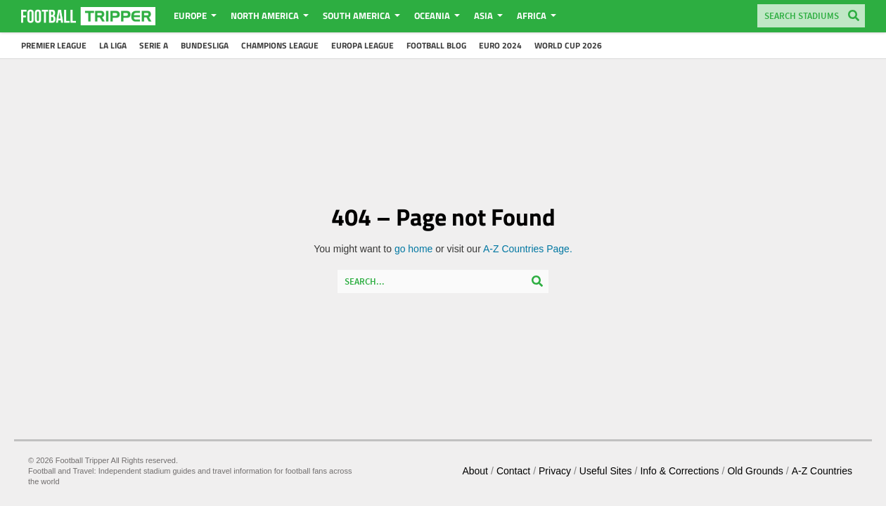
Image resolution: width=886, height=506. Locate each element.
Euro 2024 (500, 45)
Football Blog (436, 45)
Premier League (53, 45)
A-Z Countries (822, 470)
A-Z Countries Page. (527, 248)
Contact (513, 470)
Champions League (280, 45)
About (475, 470)
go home (413, 248)
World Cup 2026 (568, 45)
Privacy (555, 470)
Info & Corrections (679, 470)
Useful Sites (605, 470)
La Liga (113, 45)
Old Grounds (755, 470)
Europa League (362, 45)
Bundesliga (205, 45)
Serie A (153, 45)
